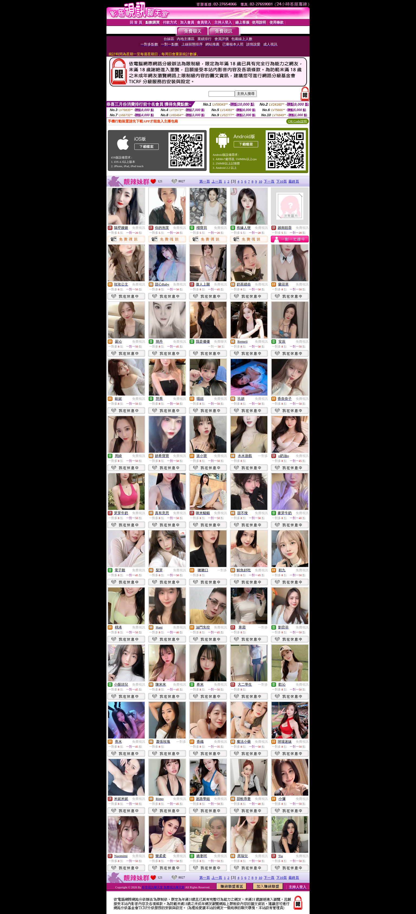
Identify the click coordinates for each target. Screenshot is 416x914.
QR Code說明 (297, 121)
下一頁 (269, 181)
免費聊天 (220, 341)
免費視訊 (138, 228)
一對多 (263, 456)
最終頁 (293, 181)
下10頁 (281, 181)
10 (260, 181)
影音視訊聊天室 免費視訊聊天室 (163, 887)
